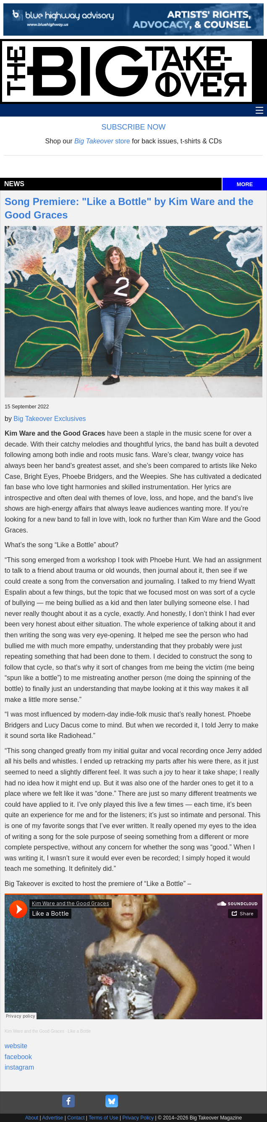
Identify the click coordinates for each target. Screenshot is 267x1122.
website (16, 1045)
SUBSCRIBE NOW (133, 127)
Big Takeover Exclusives (49, 418)
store (102, 141)
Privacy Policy (138, 1118)
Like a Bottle (79, 1031)
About (31, 1118)
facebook (18, 1056)
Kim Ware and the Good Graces (34, 1031)
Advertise (52, 1118)
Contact (75, 1118)
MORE (245, 184)
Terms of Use (103, 1118)
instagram (19, 1067)
